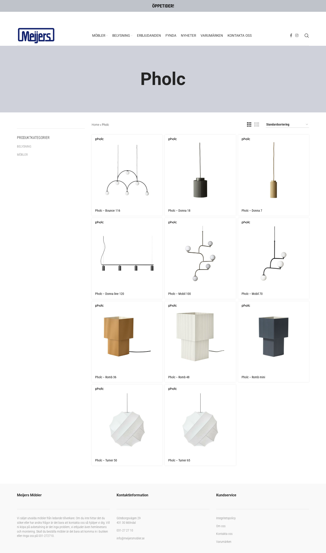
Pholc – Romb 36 (105, 377)
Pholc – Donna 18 (179, 210)
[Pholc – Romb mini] (273, 336)
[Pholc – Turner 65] (200, 419)
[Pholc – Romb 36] (127, 336)
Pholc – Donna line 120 (109, 294)
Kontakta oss (224, 534)
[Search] (306, 35)
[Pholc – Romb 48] (200, 336)
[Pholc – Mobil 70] (273, 253)
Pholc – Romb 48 (178, 377)
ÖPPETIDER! (163, 6)
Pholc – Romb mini (253, 377)
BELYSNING (24, 146)
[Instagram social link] (297, 35)
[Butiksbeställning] (287, 124)
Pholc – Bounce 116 (107, 210)
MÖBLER (22, 154)
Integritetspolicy (226, 518)
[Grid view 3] (249, 124)
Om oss (220, 526)
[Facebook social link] (291, 35)
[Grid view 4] (256, 124)
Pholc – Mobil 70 (252, 294)
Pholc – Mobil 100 (179, 294)
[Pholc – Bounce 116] (127, 170)
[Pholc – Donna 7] (273, 170)
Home (95, 124)
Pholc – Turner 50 (106, 460)
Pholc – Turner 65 (179, 460)
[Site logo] (36, 35)
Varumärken (223, 541)
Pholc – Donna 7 (252, 210)
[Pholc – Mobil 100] (200, 253)
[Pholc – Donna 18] (200, 170)
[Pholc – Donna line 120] (127, 253)
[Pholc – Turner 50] (127, 419)
